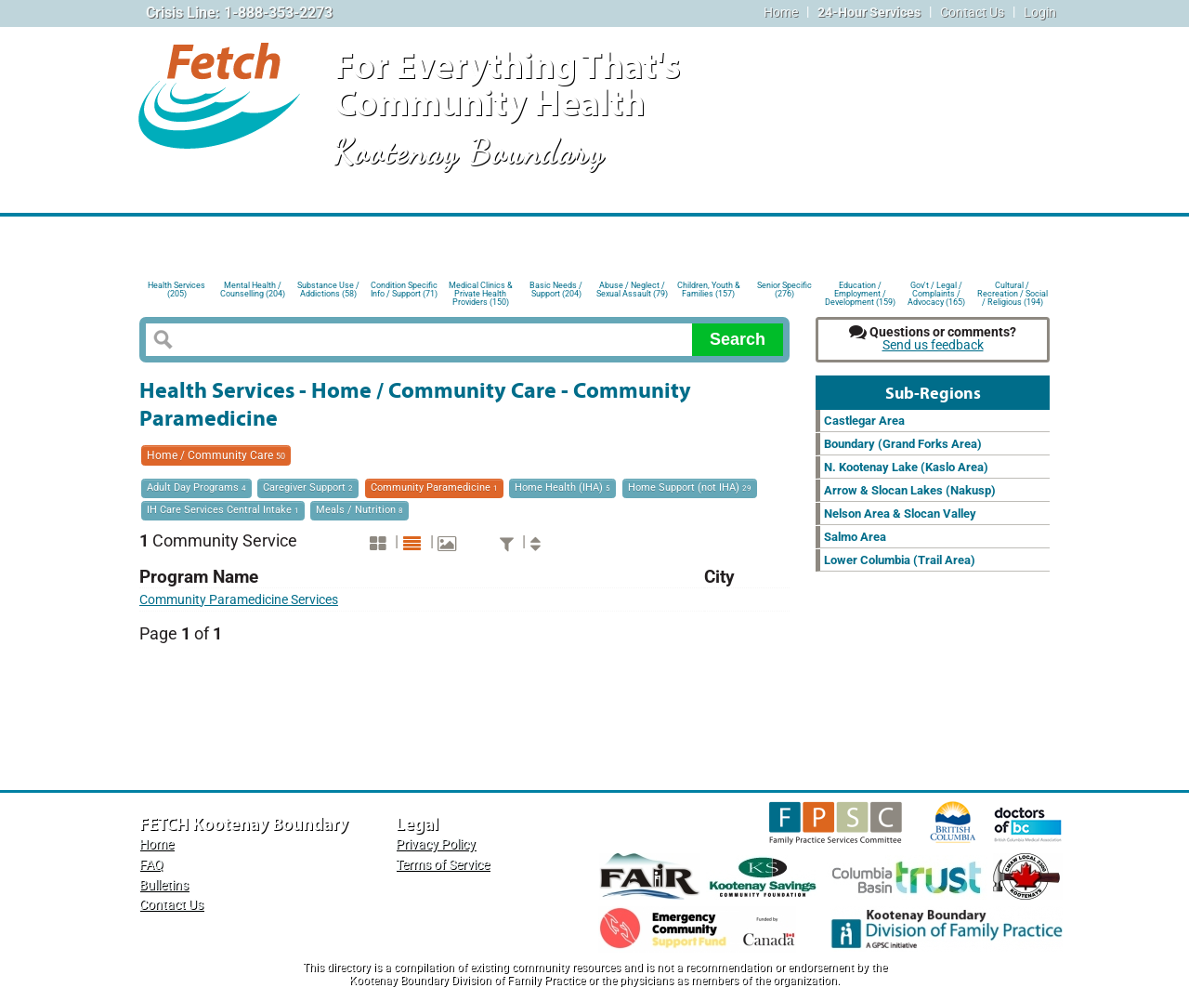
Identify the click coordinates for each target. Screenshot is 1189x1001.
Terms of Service (443, 865)
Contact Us (972, 12)
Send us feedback (933, 345)
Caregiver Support (308, 487)
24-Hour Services (869, 12)
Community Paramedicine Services (238, 600)
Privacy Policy (436, 844)
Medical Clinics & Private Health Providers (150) (481, 292)
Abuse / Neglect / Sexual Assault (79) (632, 289)
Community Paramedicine (434, 487)
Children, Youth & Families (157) (708, 289)
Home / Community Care (216, 455)
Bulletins (164, 885)
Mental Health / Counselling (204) (252, 289)
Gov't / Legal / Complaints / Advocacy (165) (936, 292)
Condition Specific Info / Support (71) (404, 289)
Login (1040, 12)
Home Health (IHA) (562, 487)
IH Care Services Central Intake (223, 510)
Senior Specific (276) (784, 289)
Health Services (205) (176, 289)
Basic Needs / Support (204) (555, 289)
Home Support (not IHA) (689, 487)
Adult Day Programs (196, 487)
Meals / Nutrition (359, 510)
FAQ (151, 865)
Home (781, 12)
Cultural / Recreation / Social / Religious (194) (1012, 292)
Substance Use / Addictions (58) (328, 289)
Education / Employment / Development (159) (860, 292)
